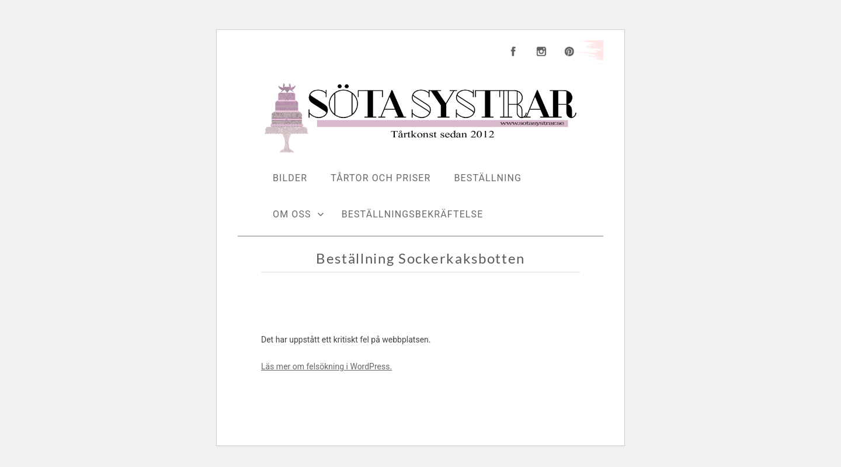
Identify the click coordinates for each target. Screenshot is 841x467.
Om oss (292, 214)
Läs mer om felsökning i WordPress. (326, 366)
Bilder (290, 178)
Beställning (488, 178)
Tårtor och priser (380, 178)
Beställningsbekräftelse (413, 214)
